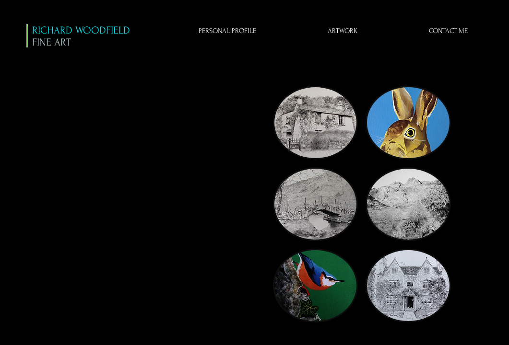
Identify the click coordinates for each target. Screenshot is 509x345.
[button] (315, 123)
